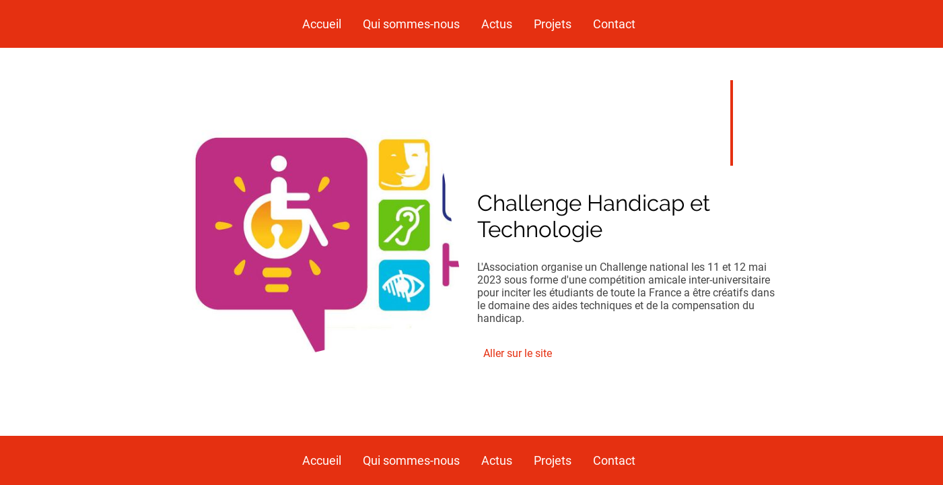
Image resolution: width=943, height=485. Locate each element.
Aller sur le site (517, 353)
